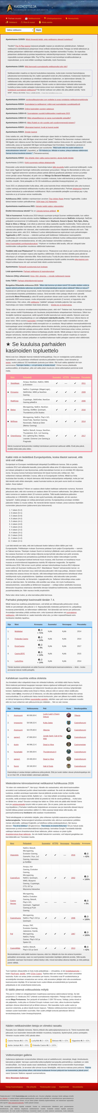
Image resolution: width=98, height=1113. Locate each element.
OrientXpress (16, 436)
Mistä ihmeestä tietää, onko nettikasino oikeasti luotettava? (49, 39)
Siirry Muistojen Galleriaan (17, 1078)
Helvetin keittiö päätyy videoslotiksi (49, 206)
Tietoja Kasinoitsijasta (14, 1087)
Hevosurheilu (72, 18)
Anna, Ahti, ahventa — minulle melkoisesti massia (50, 276)
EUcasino (14, 392)
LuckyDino (19, 661)
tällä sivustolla (58, 167)
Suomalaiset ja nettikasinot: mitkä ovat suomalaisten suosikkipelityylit (52, 104)
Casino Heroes (13, 902)
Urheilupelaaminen (53, 18)
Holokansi (11, 22)
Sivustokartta (77, 1087)
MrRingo (14, 421)
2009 (83, 392)
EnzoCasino (19, 646)
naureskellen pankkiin (39, 699)
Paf (11, 934)
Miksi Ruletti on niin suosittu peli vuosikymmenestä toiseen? (51, 123)
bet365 (22, 974)
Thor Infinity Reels (56, 199)
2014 (83, 421)
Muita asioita (45, 22)
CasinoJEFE (20, 654)
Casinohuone (15, 918)
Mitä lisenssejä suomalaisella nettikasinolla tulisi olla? (46, 67)
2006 (83, 401)
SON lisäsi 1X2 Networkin (46, 202)
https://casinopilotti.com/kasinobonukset (22, 244)
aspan (8, 362)
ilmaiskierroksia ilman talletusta (18, 834)
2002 (73, 878)
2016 (83, 410)
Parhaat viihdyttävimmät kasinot (30, 281)
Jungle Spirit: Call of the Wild (52, 737)
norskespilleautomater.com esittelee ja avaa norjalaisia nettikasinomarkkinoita (57, 100)
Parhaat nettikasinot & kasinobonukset (39, 271)
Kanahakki (18, 752)
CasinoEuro (15, 878)
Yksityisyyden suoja (48, 1087)
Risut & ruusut (28, 22)
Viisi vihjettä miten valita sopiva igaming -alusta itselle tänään (49, 158)
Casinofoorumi (80, 723)
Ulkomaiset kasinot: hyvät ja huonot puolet (42, 127)
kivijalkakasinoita (72, 971)
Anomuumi (18, 715)
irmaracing (18, 723)
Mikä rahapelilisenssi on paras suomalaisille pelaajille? (49, 118)
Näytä (38, 30)
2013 (73, 948)
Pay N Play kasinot (23, 46)
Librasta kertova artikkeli (46, 211)
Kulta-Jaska (48, 723)
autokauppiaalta (18, 804)
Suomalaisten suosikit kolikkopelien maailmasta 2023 (48, 113)
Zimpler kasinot (31, 132)
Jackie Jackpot (18, 1045)
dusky (16, 745)
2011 (83, 383)
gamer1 (17, 737)
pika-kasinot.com (81, 259)
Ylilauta (77, 715)
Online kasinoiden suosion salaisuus (39, 109)
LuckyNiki (40, 1041)
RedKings (14, 401)
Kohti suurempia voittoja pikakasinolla (40, 163)
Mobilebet (18, 631)
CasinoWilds (15, 948)
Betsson (60, 1041)
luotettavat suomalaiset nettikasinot (22, 90)
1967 (73, 934)
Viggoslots (14, 855)
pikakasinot (77, 189)
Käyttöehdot (64, 1087)
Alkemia (46, 730)
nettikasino (35, 302)
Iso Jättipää (3, 1098)
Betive (13, 410)
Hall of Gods (48, 766)
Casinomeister (80, 745)
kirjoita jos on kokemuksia (61, 305)
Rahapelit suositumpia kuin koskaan (33, 267)
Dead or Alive (48, 745)
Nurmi (16, 766)
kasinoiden (31, 321)
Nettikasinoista (32, 18)
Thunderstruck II (49, 752)
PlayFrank (15, 974)
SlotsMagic (15, 383)
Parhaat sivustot (13, 18)
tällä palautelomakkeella (16, 1103)
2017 (83, 436)
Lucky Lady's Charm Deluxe (51, 715)
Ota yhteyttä (31, 1087)
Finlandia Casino (21, 639)
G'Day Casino (36, 974)
